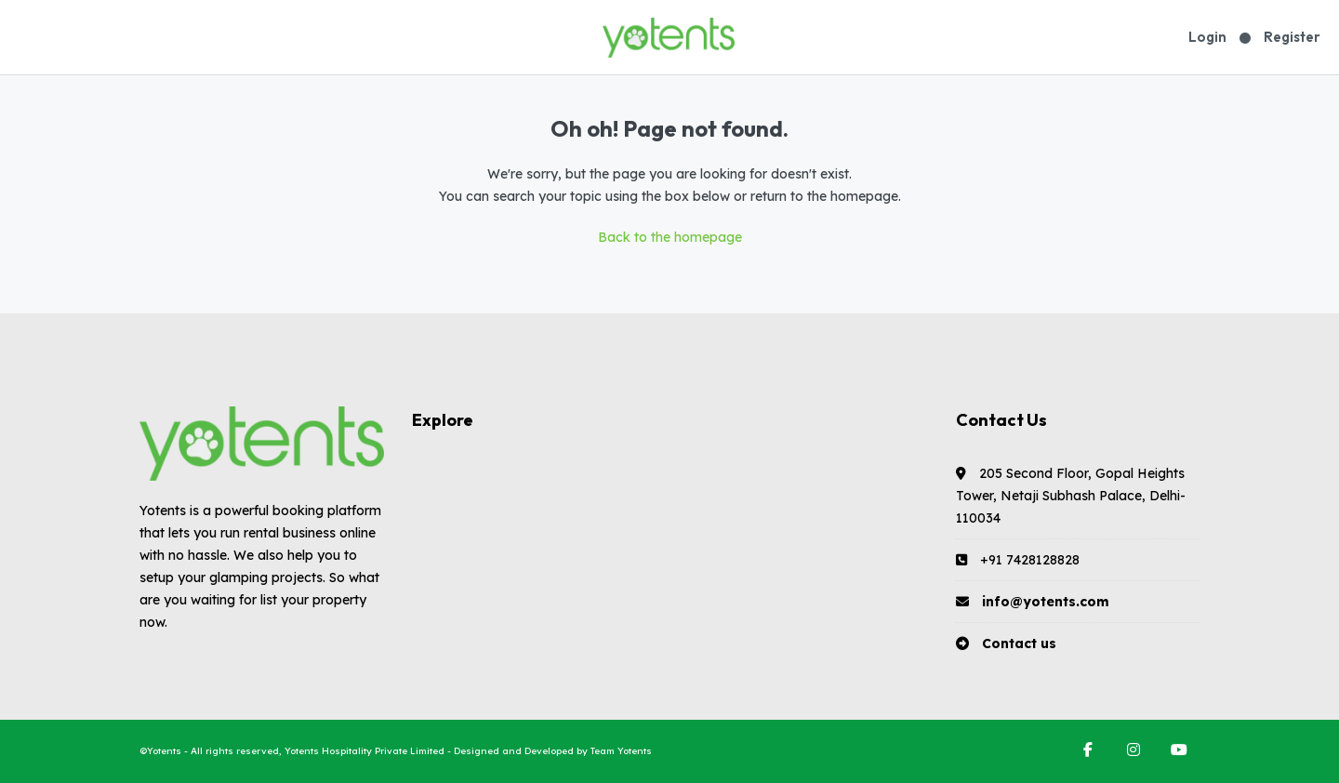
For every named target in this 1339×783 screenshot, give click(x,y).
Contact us (1019, 643)
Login (1207, 37)
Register (1292, 37)
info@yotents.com (1045, 601)
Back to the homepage (670, 237)
